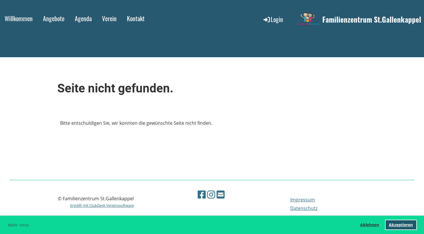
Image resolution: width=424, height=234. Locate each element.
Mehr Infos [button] (18, 225)
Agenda (83, 18)
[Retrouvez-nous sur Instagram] (211, 194)
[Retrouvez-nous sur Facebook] (202, 194)
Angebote (53, 18)
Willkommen (19, 18)
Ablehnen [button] (369, 224)
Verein (109, 18)
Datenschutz (303, 208)
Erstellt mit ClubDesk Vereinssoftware (102, 205)
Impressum (302, 200)
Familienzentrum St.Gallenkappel (371, 19)
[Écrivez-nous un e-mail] (221, 194)
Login (273, 19)
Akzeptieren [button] (401, 224)
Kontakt (136, 18)
